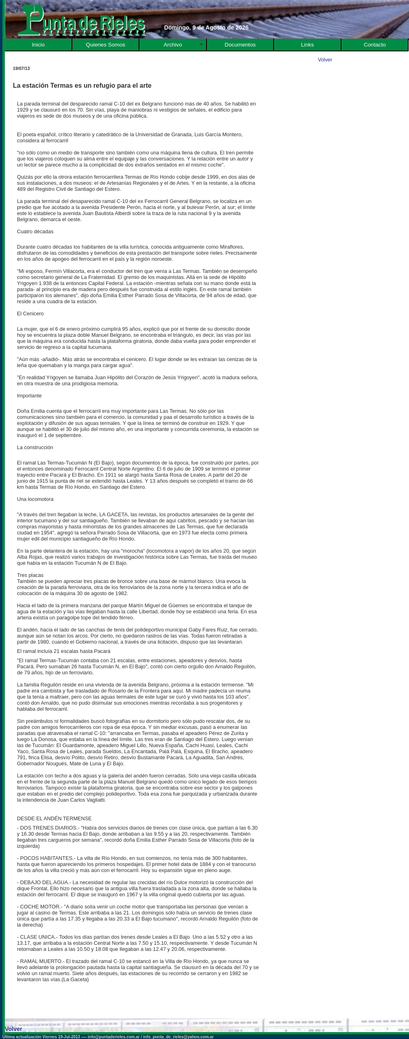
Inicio (38, 45)
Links (307, 45)
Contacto (375, 45)
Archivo (173, 45)
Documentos (240, 45)
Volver (325, 60)
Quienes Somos (105, 45)
